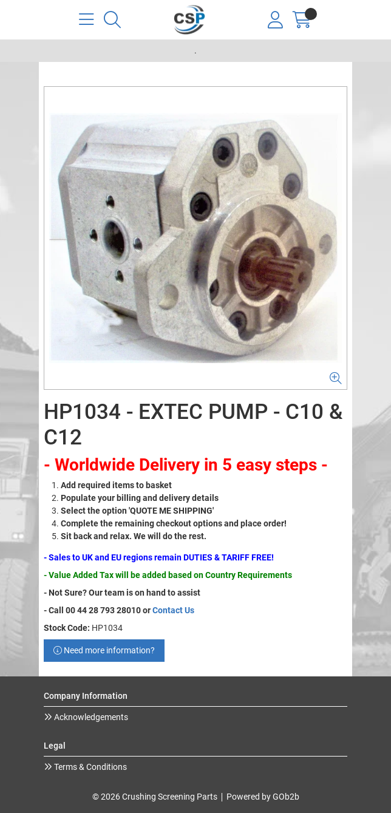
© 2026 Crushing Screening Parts (154, 796)
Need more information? (104, 650)
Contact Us (173, 610)
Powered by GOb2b (262, 796)
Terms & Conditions (89, 767)
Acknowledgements (90, 717)
